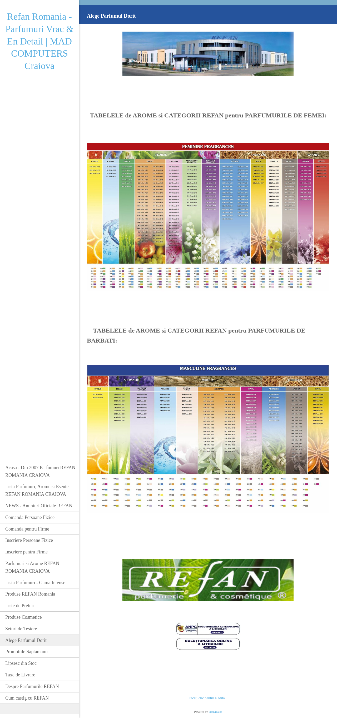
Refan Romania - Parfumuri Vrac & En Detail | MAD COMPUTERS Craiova (39, 41)
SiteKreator (215, 711)
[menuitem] (39, 471)
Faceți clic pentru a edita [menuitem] (207, 698)
